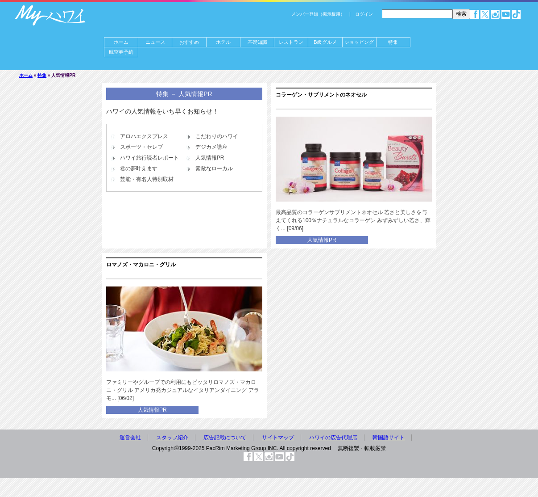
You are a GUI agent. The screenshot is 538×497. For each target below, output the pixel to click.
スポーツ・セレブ (141, 147)
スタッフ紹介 (172, 437)
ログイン (364, 14)
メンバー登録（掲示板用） (318, 14)
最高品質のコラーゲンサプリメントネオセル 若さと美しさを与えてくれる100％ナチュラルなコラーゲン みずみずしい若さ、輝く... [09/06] (353, 220)
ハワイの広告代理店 (333, 437)
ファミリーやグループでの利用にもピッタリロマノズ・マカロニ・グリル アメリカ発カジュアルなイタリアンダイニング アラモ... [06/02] (182, 390)
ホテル (223, 42)
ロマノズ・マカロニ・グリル (141, 264)
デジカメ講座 (211, 147)
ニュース (155, 42)
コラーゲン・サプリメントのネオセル (321, 95)
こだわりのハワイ (216, 136)
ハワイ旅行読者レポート (149, 158)
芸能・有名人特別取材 (147, 179)
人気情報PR (209, 158)
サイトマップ (278, 437)
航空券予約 (121, 52)
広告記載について (224, 437)
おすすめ (189, 42)
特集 (393, 42)
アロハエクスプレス (144, 136)
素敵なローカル (214, 168)
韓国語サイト (388, 437)
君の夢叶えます (138, 168)
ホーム (121, 42)
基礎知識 (257, 42)
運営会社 (130, 437)
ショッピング (359, 42)
